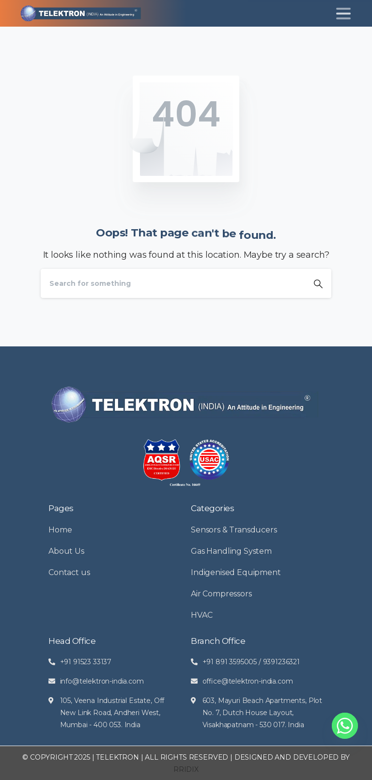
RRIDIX (186, 769)
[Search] (173, 283)
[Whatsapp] (345, 726)
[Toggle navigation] (343, 13)
